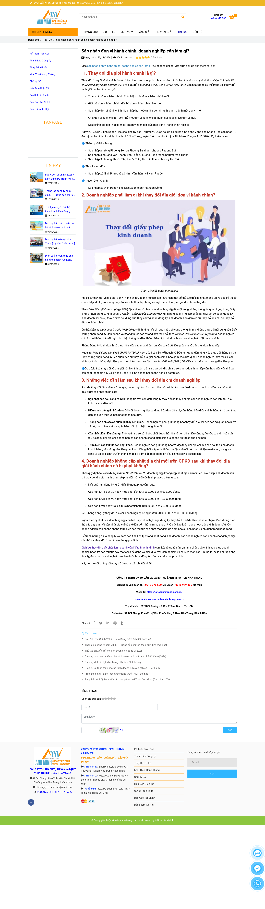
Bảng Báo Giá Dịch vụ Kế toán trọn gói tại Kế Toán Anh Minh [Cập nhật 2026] (127, 679)
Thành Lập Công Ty (40, 60)
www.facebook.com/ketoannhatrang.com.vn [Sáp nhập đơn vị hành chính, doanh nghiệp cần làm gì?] (159, 599)
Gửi (230, 729)
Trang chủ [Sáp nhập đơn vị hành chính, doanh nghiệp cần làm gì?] (33, 39)
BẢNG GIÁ (143, 32)
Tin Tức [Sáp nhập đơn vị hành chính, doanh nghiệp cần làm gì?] (47, 39)
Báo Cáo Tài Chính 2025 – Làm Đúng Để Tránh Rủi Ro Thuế (118, 639)
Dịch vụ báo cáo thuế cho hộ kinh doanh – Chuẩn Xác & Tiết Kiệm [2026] (125, 656)
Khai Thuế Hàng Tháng (42, 74)
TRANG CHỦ (90, 32)
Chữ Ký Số (35, 81)
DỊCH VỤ (127, 32)
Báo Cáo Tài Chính (40, 102)
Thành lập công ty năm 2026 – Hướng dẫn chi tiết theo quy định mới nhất (126, 645)
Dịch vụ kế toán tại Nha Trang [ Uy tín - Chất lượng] (113, 662)
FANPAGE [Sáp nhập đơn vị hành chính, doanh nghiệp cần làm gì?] (53, 122)
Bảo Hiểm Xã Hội (39, 109)
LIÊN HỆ (197, 32)
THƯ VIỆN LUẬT (163, 32)
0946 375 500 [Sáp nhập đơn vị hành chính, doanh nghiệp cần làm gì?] (218, 18)
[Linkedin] (108, 623)
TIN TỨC (182, 32)
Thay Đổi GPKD (38, 67)
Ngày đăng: (89, 57)
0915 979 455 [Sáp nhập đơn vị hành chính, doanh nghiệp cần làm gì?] (63, 792)
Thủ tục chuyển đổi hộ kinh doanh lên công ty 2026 (113, 650)
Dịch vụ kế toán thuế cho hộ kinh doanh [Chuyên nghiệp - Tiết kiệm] (122, 668)
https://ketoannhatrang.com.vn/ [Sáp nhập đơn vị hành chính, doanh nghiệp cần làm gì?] (164, 592)
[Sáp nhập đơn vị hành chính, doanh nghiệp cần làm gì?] (52, 16)
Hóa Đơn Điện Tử (39, 88)
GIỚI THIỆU (109, 32)
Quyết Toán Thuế (39, 95)
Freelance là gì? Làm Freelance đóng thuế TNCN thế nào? (117, 673)
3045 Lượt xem (123, 57)
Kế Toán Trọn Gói (39, 53)
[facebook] (31, 802)
